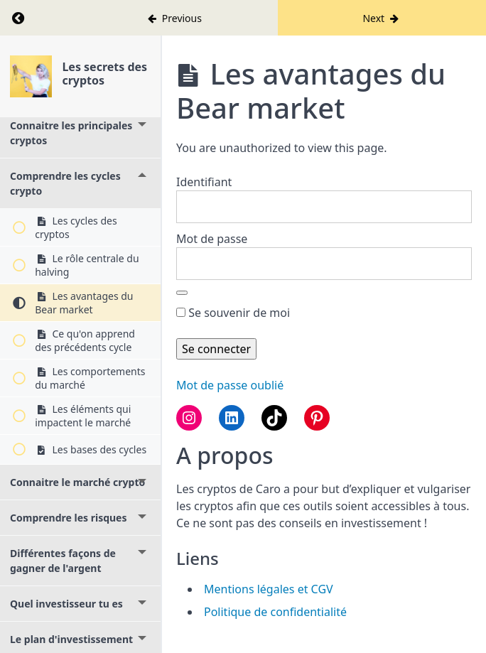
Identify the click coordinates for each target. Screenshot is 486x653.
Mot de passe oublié (230, 385)
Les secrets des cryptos (104, 73)
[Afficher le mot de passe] (182, 293)
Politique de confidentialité (275, 612)
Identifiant (204, 182)
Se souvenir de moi (233, 312)
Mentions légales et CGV (268, 589)
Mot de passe (211, 239)
